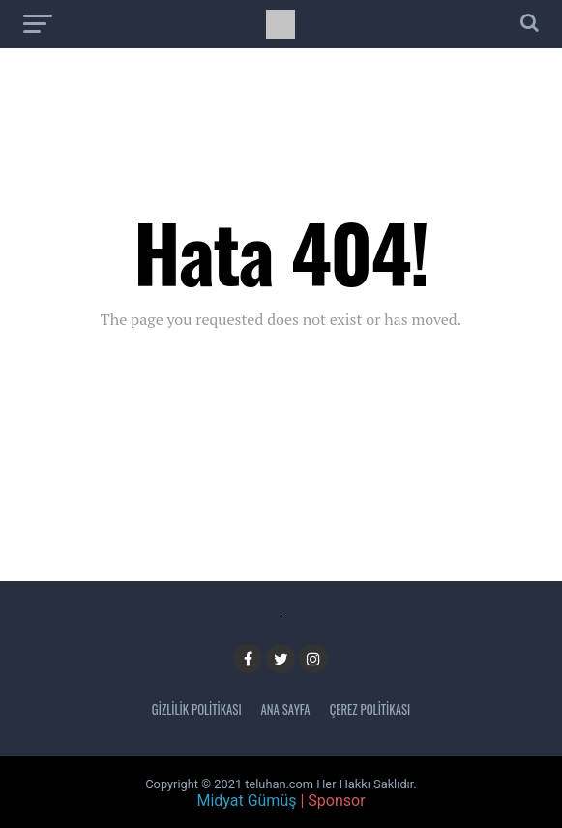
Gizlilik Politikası (197, 709)
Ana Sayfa (286, 709)
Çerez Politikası (370, 709)
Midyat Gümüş (246, 800)
